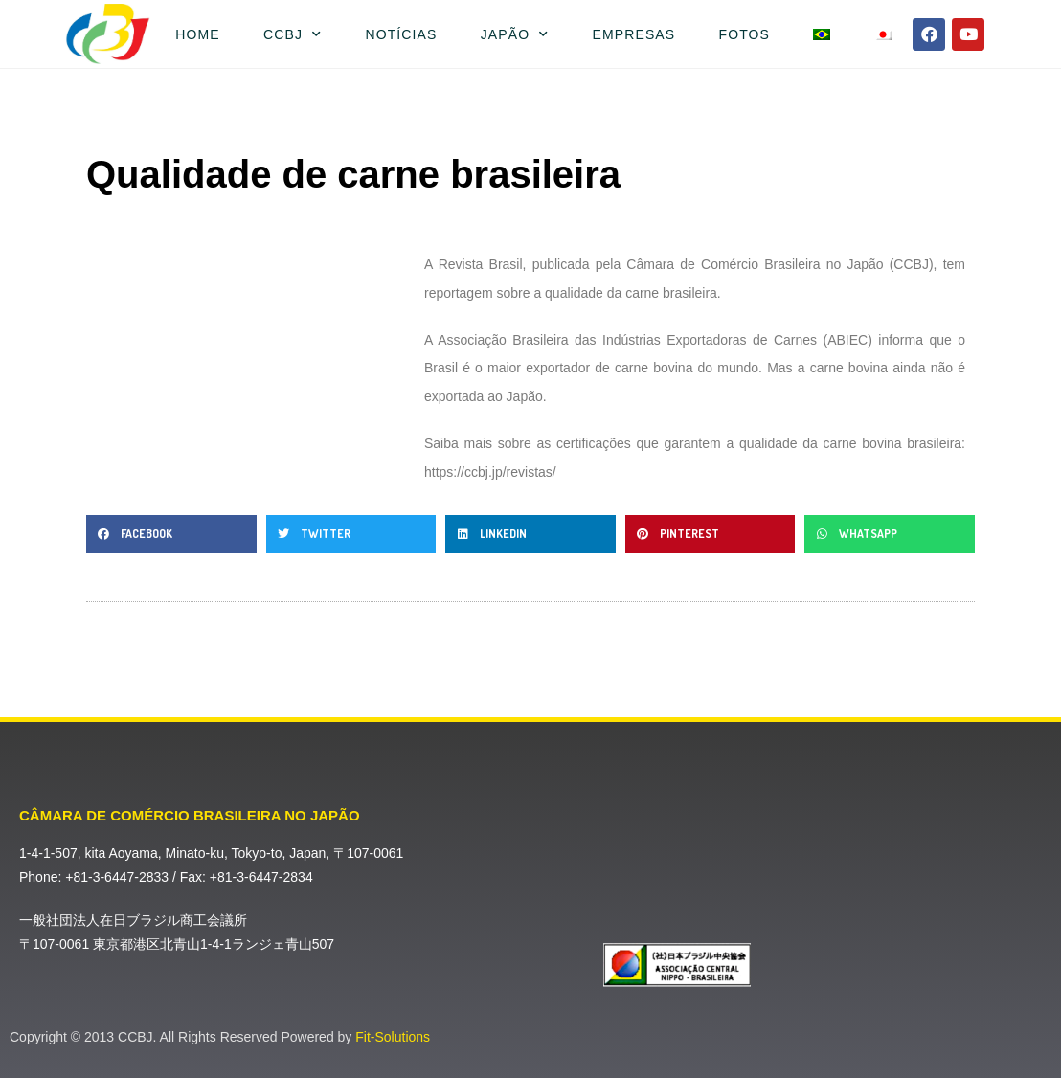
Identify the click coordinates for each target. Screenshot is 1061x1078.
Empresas (634, 34)
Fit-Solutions (392, 1036)
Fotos (744, 34)
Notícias (401, 34)
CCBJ (292, 34)
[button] (171, 534)
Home (197, 34)
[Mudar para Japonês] (882, 34)
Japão (515, 34)
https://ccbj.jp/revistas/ (490, 472)
